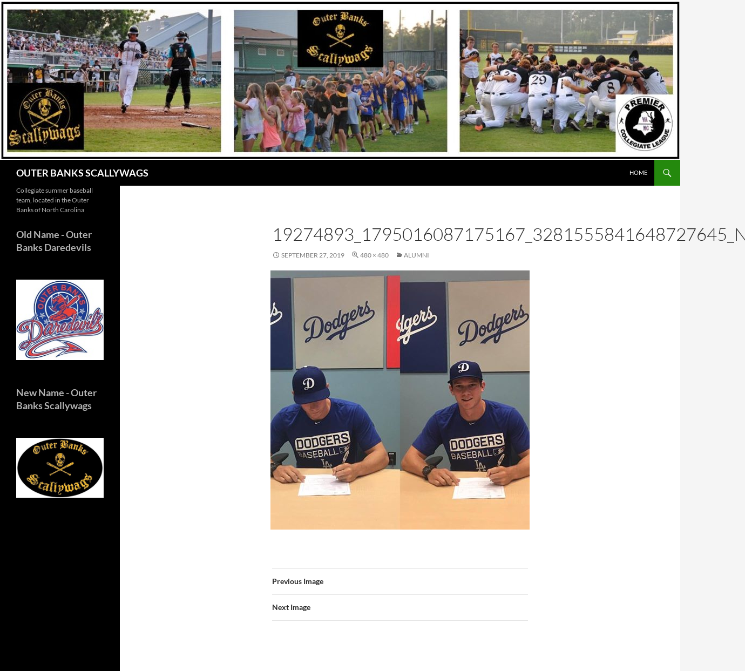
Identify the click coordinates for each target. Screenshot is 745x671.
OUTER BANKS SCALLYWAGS (82, 173)
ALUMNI (416, 255)
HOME (638, 172)
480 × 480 (374, 255)
